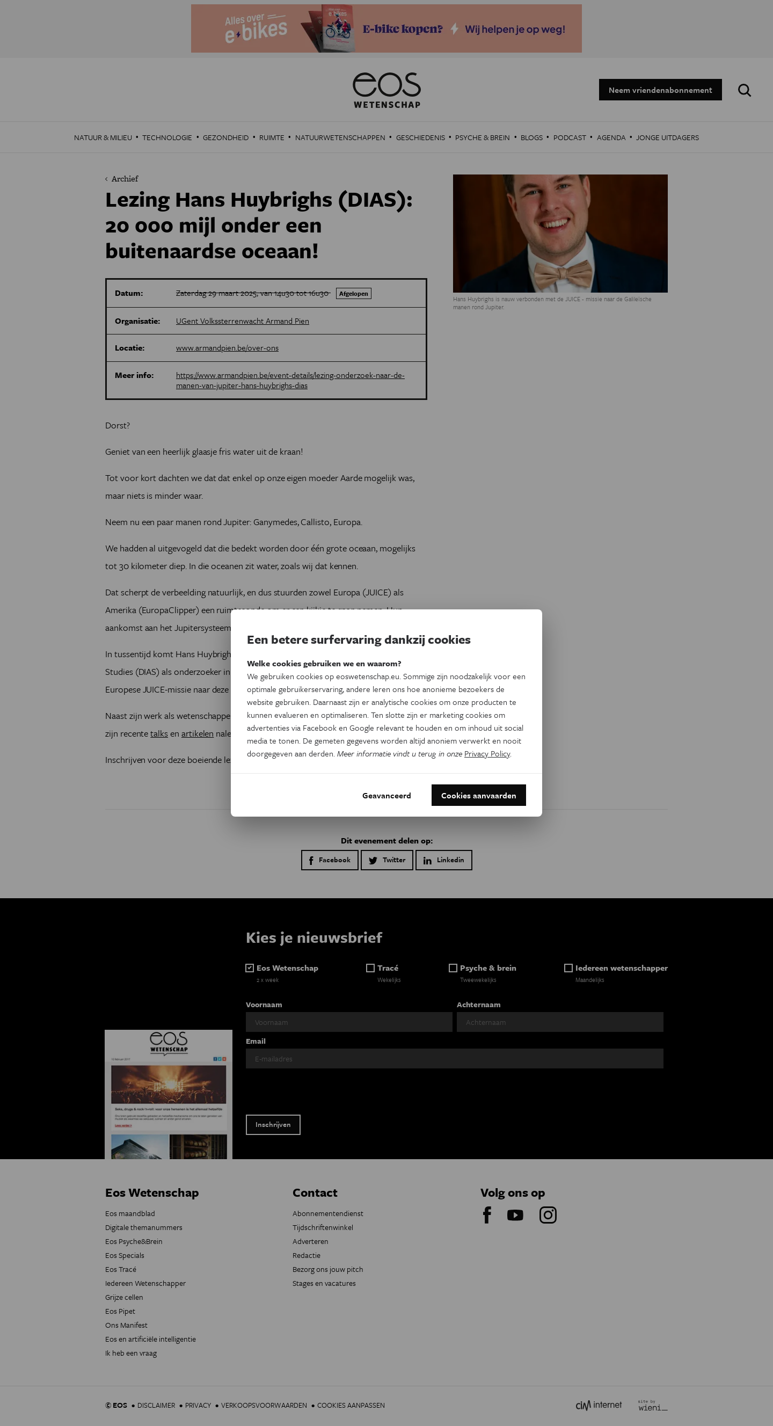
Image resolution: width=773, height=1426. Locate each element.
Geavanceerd (386, 795)
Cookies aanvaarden (478, 795)
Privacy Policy (487, 753)
